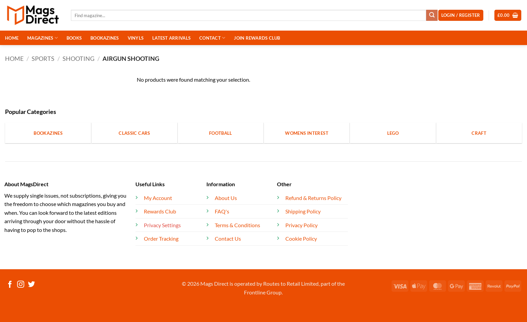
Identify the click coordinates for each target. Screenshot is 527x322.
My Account (158, 198)
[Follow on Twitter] (31, 285)
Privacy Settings (162, 225)
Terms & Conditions (237, 225)
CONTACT (212, 38)
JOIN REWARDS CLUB (257, 38)
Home (14, 58)
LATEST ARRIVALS (171, 38)
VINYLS (136, 38)
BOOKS (74, 38)
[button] (508, 15)
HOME (11, 38)
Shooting (78, 58)
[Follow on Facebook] (9, 285)
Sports (43, 58)
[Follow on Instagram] (20, 285)
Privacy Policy (301, 225)
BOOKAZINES (104, 38)
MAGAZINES (42, 38)
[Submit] (432, 15)
